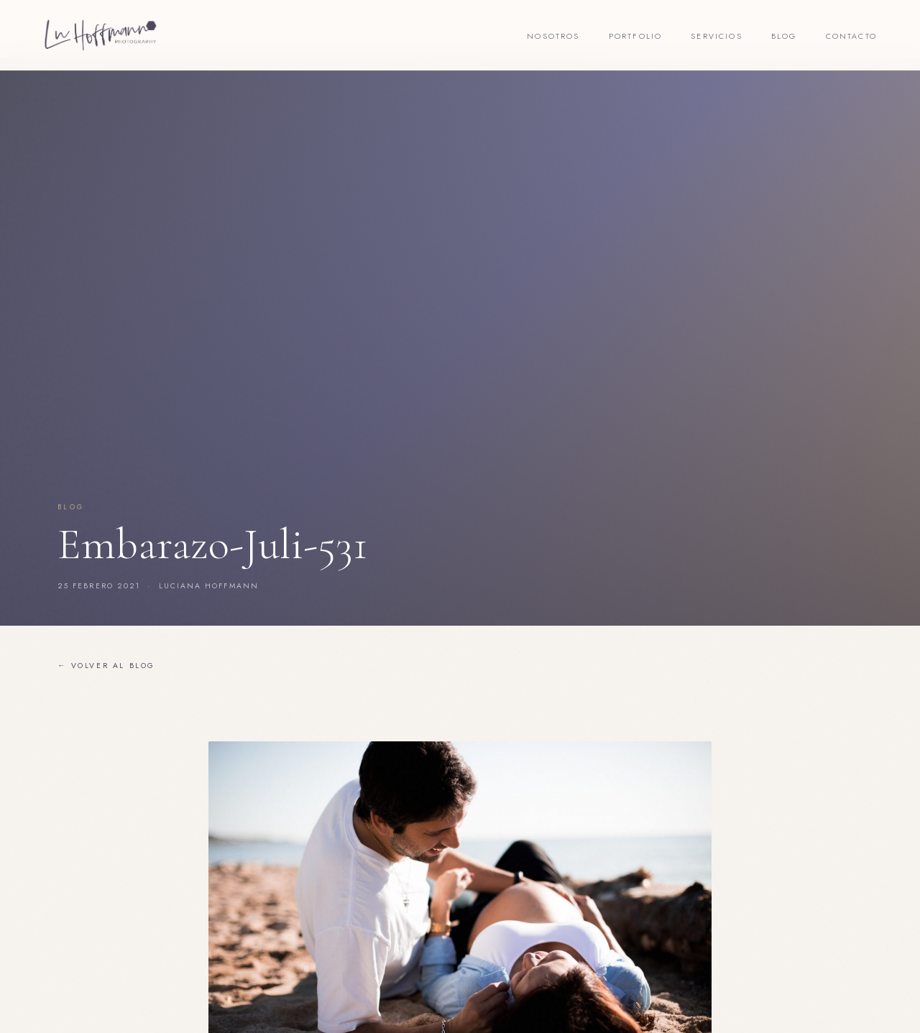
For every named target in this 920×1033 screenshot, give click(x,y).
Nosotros (553, 36)
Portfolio (636, 36)
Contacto (851, 36)
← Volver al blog (106, 665)
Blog (784, 36)
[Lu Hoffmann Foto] (100, 35)
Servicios (716, 36)
